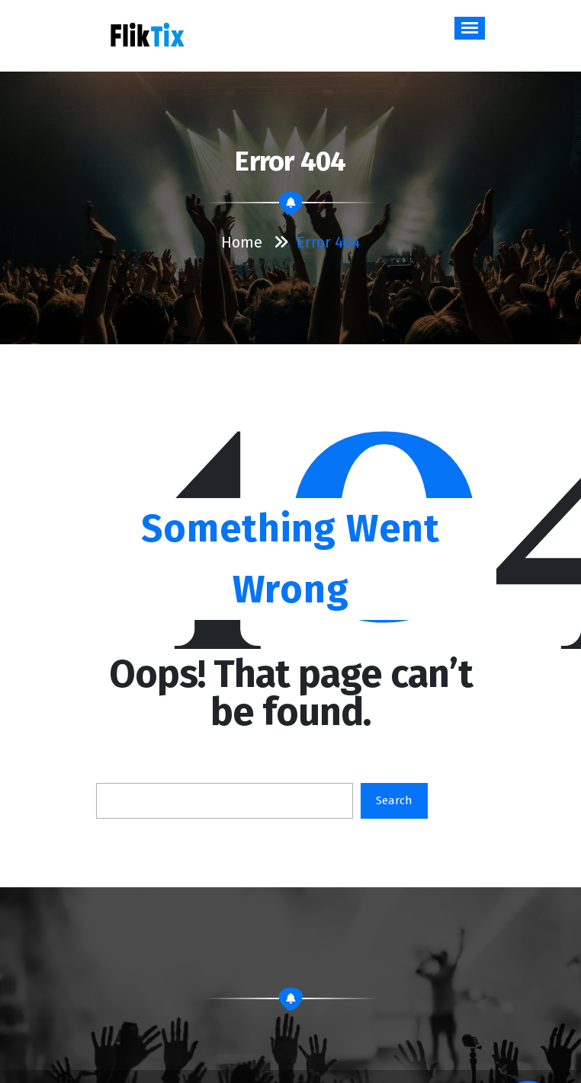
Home (241, 242)
